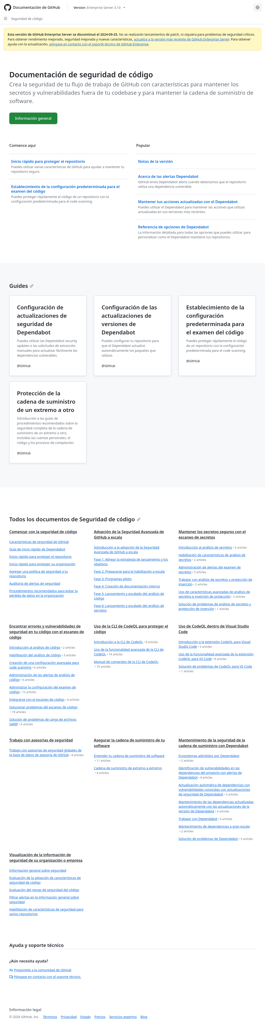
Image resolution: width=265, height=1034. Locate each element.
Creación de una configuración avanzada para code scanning (44, 665)
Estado (85, 1017)
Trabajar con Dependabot (205, 819)
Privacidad (69, 1017)
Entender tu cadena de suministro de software (129, 758)
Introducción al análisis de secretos (213, 547)
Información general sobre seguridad (37, 870)
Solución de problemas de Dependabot (216, 838)
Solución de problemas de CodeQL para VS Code (215, 669)
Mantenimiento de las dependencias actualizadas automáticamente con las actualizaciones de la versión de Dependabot (216, 807)
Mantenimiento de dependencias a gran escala (214, 829)
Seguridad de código (27, 18)
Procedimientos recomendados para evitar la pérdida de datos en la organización (43, 593)
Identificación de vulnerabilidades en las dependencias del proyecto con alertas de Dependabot (210, 773)
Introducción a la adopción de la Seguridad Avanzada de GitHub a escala (126, 549)
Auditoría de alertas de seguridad (34, 583)
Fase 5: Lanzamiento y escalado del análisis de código (129, 595)
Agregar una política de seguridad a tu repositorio (38, 573)
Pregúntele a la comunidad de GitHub (40, 970)
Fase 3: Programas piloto (112, 579)
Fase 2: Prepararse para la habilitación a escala (129, 571)
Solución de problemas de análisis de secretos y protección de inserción (215, 606)
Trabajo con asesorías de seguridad (41, 740)
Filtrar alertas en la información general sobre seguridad (44, 899)
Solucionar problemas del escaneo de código (43, 709)
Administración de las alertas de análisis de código (42, 677)
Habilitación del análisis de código (42, 655)
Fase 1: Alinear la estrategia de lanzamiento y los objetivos (131, 561)
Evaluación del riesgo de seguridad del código (44, 890)
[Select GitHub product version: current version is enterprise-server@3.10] (99, 7)
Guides (21, 285)
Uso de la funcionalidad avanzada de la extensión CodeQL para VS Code (216, 656)
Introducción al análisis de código (42, 647)
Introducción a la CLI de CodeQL (126, 642)
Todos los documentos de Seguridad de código (75, 519)
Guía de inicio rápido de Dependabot (37, 549)
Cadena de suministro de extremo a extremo (128, 770)
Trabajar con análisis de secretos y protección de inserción (215, 582)
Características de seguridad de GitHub (39, 542)
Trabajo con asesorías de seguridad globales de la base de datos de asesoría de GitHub (46, 752)
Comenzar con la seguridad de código (43, 531)
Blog (144, 1017)
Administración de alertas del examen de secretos (210, 570)
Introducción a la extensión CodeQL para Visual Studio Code (215, 644)
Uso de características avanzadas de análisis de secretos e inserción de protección (214, 594)
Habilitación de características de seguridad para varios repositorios (46, 911)
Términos (50, 1017)
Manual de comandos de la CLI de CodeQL (126, 664)
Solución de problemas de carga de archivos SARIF (42, 722)
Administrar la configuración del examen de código (42, 690)
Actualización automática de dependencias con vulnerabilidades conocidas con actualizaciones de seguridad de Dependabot (214, 790)
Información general (33, 118)
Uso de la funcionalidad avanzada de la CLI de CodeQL (129, 652)
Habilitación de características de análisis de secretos (212, 557)
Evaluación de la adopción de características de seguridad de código (45, 880)
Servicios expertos (123, 1017)
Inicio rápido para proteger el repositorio (40, 556)
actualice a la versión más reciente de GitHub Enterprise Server (181, 39)
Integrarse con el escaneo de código (44, 699)
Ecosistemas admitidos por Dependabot (209, 758)
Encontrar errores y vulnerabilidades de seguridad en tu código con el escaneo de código (46, 632)
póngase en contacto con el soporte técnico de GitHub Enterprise (98, 44)
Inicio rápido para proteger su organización (42, 564)
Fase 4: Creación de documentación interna (127, 586)
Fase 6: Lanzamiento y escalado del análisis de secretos (129, 608)
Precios (100, 1017)
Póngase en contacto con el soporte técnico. (45, 976)
